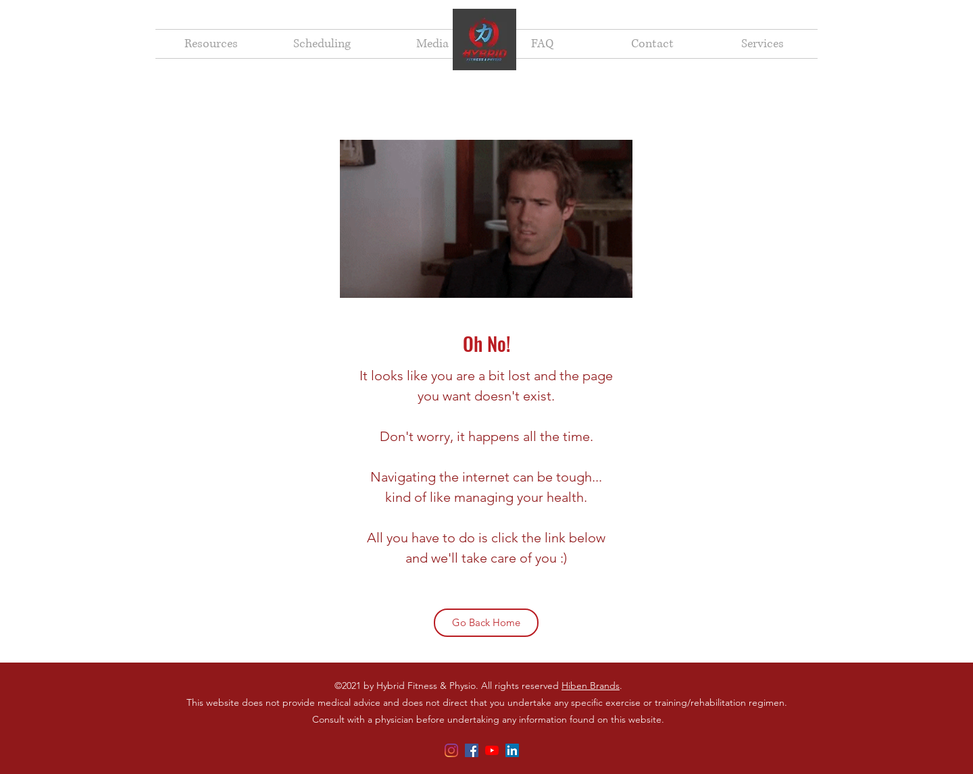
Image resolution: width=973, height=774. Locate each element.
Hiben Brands (591, 685)
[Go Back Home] (486, 623)
